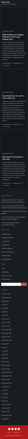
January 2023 (6, 369)
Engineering (5, 245)
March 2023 (5, 362)
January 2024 (6, 326)
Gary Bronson (6, 63)
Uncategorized (6, 259)
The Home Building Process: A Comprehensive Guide (10, 224)
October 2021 (6, 412)
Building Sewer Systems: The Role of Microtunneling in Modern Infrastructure (12, 201)
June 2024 (5, 308)
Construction (16, 63)
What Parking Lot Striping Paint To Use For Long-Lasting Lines (12, 36)
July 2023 (4, 347)
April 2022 (5, 401)
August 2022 (5, 387)
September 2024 (7, 297)
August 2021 (5, 419)
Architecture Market (8, 238)
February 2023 (6, 365)
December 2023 (6, 329)
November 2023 (6, 333)
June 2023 (5, 351)
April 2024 (5, 315)
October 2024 (6, 294)
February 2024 (6, 322)
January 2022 (6, 408)
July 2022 (4, 390)
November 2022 (6, 376)
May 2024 (5, 312)
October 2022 (6, 379)
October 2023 (6, 337)
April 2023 (5, 358)
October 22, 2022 (7, 92)
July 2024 (4, 305)
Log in (3, 268)
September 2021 (6, 415)
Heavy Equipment (7, 248)
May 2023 (5, 354)
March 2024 (5, 319)
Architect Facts (6, 234)
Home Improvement (8, 252)
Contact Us (16, 432)
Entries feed (5, 272)
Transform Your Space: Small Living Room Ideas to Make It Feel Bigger (13, 218)
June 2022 (5, 394)
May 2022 (5, 397)
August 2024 (5, 301)
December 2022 (6, 372)
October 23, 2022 (7, 31)
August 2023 (5, 344)
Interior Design (6, 255)
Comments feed (7, 275)
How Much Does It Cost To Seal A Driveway (13, 97)
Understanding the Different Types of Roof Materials (14, 212)
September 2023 (7, 340)
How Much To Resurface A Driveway (12, 158)
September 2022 (7, 383)
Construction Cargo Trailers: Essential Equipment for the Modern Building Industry (14, 207)
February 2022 (6, 404)
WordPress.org (6, 279)
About (9, 432)
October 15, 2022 (7, 153)
